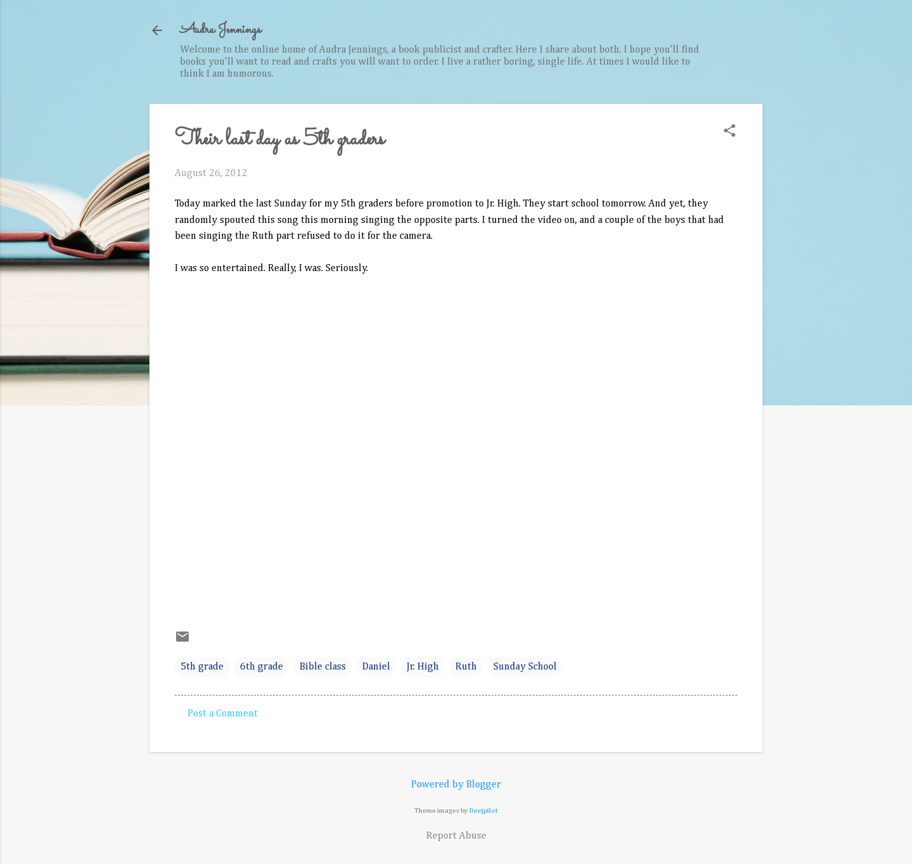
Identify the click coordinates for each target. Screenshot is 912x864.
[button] (729, 132)
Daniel (376, 667)
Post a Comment (222, 714)
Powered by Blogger (456, 785)
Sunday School (525, 667)
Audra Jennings (220, 30)
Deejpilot (483, 810)
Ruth (466, 667)
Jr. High (423, 667)
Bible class (323, 667)
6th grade (261, 667)
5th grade (202, 667)
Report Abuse (456, 836)
